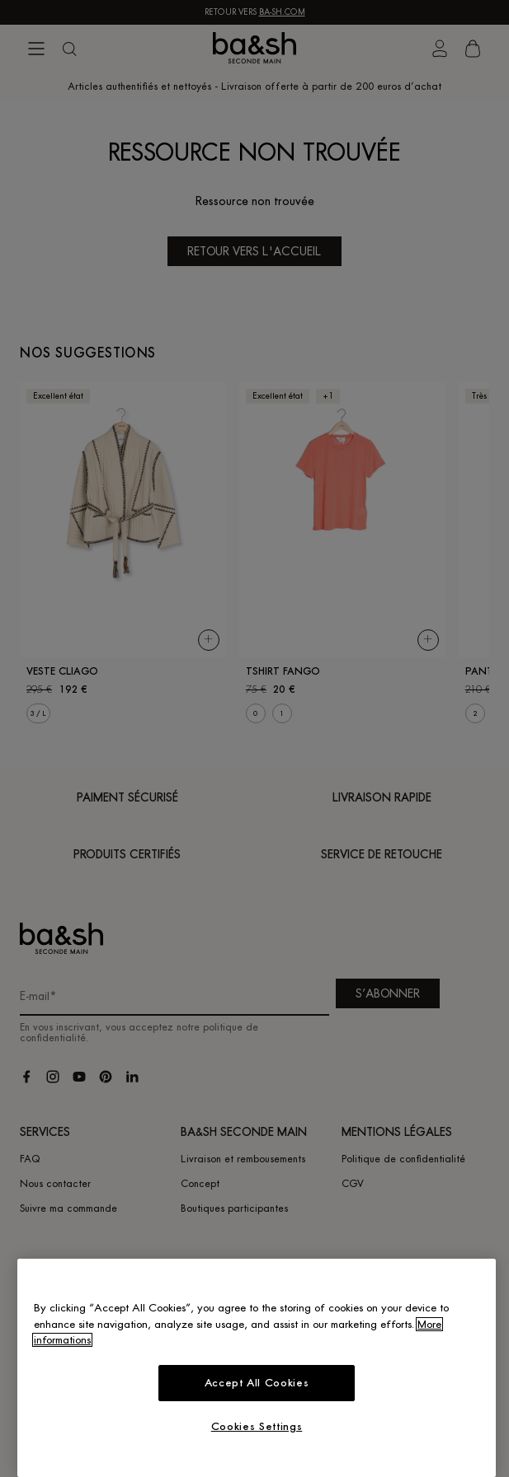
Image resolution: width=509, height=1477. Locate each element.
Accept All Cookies (257, 1382)
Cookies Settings (257, 1426)
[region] (256, 1368)
